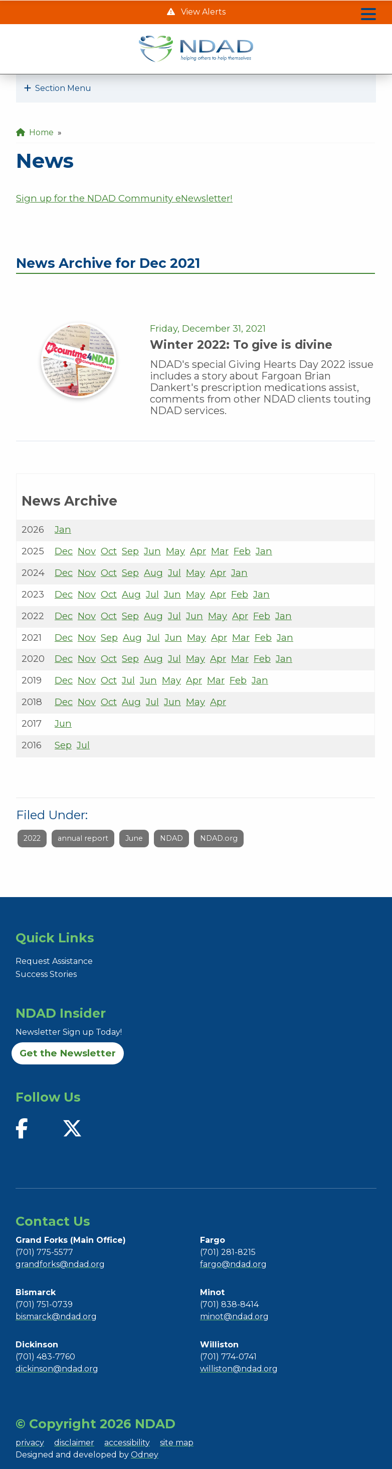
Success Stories (46, 974)
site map (176, 1442)
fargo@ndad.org (233, 1264)
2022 (32, 838)
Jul (174, 572)
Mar (220, 551)
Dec (64, 551)
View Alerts (202, 12)
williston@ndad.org (239, 1369)
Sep (130, 551)
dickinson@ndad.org (57, 1369)
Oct (109, 551)
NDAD (171, 838)
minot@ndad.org (234, 1316)
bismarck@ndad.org (56, 1316)
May (175, 551)
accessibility (127, 1442)
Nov (87, 551)
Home (35, 132)
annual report (83, 838)
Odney (144, 1454)
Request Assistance (54, 961)
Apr (198, 551)
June (134, 838)
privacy (30, 1442)
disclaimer (74, 1442)
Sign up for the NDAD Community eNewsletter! (124, 198)
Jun (152, 551)
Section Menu (57, 88)
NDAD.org (219, 838)
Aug (153, 572)
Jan (63, 529)
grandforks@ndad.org (60, 1264)
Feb (242, 551)
